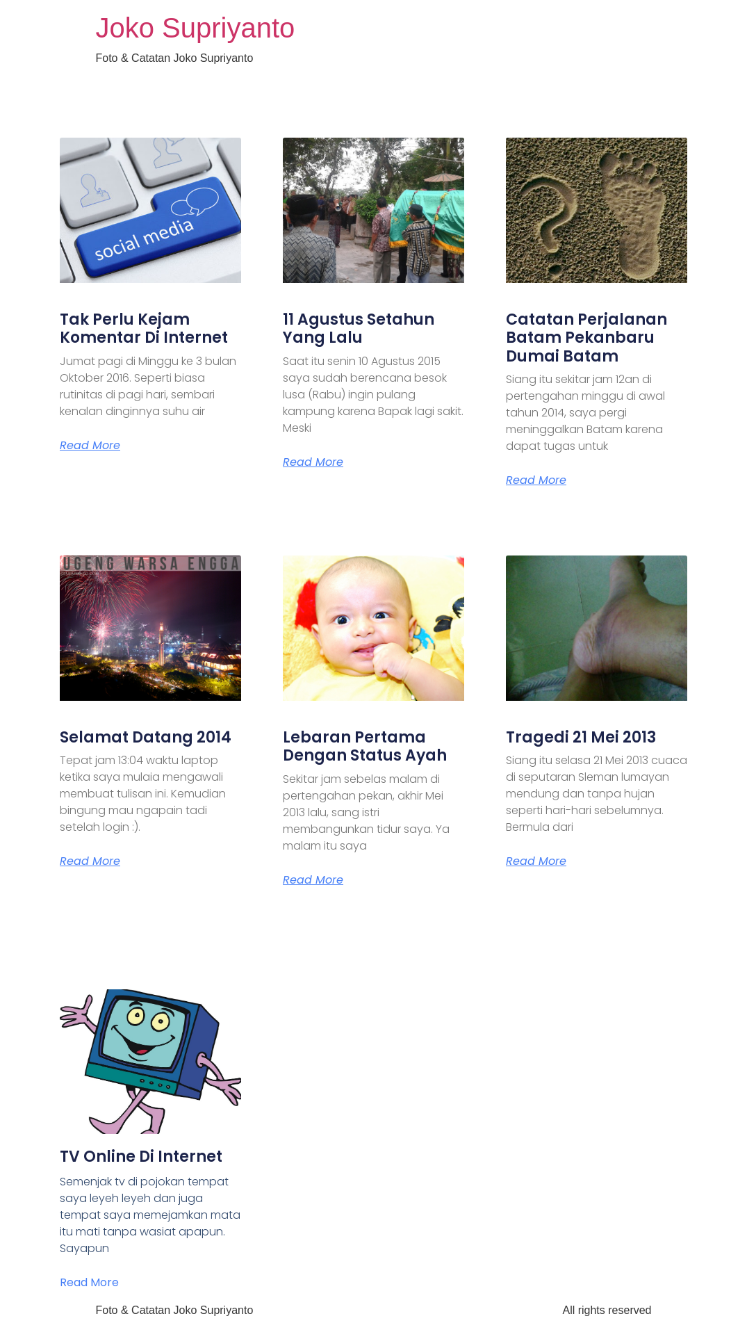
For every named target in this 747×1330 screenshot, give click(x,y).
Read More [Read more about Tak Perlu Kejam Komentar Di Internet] (90, 445)
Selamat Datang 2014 (145, 737)
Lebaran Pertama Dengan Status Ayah (365, 746)
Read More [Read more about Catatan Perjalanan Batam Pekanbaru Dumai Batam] (536, 480)
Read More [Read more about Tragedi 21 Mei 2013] (536, 861)
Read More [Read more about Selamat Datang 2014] (90, 861)
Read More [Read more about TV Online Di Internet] (89, 1282)
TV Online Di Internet (141, 1156)
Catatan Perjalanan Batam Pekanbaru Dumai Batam (586, 338)
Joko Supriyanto (195, 28)
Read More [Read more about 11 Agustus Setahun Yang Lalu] (313, 462)
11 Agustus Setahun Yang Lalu (358, 328)
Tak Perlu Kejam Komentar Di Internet (144, 328)
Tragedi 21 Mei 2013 (581, 737)
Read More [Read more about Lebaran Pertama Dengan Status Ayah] (313, 880)
